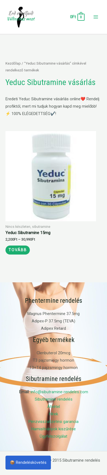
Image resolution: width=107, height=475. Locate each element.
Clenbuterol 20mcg (53, 352)
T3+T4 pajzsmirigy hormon (53, 367)
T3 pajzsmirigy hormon (53, 360)
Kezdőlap (13, 63)
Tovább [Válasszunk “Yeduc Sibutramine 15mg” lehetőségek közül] (17, 249)
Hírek (53, 414)
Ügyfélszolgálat (53, 436)
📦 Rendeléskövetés (28, 462)
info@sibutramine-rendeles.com (59, 391)
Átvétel (53, 406)
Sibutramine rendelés (54, 399)
